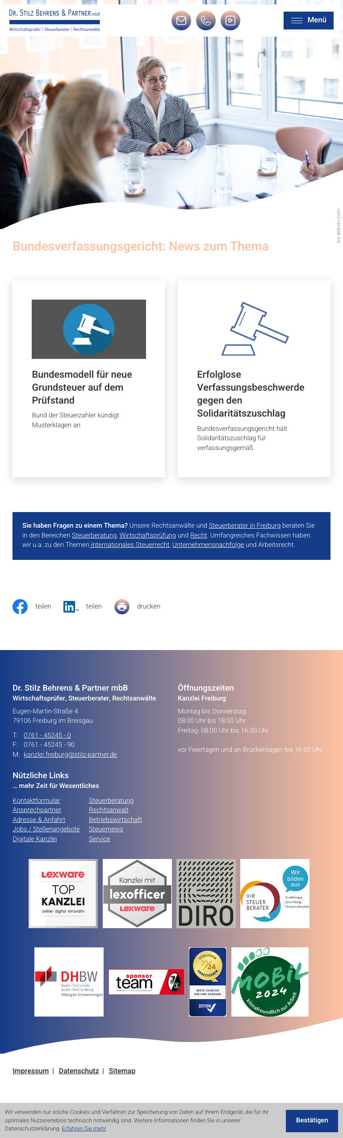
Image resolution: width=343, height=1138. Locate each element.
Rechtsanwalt (109, 810)
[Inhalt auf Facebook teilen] (38, 607)
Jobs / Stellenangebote (46, 829)
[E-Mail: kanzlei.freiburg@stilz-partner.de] (181, 24)
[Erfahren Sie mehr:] (208, 893)
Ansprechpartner (37, 810)
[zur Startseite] (54, 20)
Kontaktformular (36, 801)
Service (99, 839)
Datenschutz (79, 1071)
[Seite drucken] (143, 607)
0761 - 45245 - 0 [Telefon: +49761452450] (47, 736)
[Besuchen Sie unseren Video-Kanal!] (230, 24)
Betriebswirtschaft (115, 820)
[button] (206, 24)
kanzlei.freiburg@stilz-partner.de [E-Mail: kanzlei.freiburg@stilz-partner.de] (70, 755)
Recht (198, 536)
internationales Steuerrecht (129, 545)
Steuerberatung (94, 536)
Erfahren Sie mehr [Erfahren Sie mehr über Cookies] (84, 1129)
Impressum (31, 1071)
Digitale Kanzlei (35, 839)
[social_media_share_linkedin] (88, 607)
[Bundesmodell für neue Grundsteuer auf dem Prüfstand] (89, 378)
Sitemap (122, 1071)
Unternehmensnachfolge (208, 545)
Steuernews (106, 829)
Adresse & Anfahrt (39, 820)
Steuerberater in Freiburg (244, 526)
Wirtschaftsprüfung (148, 536)
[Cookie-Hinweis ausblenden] (312, 1121)
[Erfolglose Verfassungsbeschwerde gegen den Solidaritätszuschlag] (254, 378)
